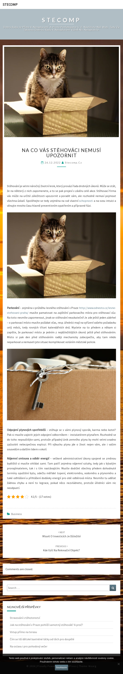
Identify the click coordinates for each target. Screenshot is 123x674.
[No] (118, 664)
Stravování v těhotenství (25, 618)
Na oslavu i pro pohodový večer (28, 646)
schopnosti (85, 201)
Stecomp (10, 4)
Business (16, 514)
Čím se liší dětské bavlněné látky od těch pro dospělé (42, 639)
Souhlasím (61, 667)
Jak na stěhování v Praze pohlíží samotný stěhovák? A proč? (46, 625)
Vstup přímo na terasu (23, 632)
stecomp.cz (73, 162)
